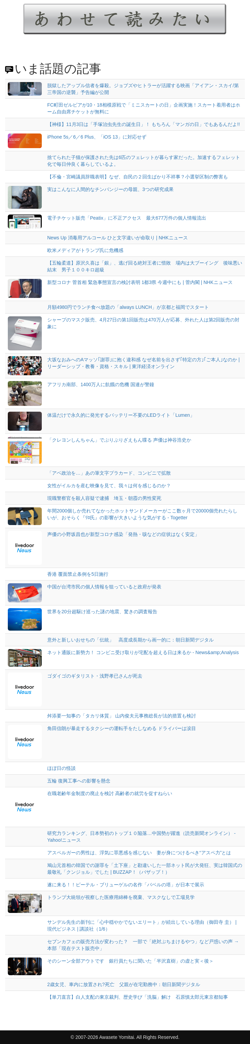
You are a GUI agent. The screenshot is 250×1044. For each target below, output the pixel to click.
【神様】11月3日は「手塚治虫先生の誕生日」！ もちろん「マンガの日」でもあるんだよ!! (143, 124)
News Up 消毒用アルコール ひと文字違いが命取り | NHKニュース (117, 237)
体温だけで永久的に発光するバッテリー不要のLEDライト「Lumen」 (121, 415)
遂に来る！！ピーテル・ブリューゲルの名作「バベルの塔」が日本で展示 (125, 884)
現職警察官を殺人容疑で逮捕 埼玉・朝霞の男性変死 (104, 498)
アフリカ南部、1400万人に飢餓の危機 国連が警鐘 (100, 384)
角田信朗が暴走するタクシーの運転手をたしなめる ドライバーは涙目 (121, 728)
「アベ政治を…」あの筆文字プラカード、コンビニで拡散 (109, 473)
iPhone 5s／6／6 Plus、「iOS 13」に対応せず (96, 137)
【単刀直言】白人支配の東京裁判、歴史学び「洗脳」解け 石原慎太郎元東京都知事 (137, 997)
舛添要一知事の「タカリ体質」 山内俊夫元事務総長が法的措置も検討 (121, 715)
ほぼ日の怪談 (61, 768)
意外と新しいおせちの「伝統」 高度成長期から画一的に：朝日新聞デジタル (130, 640)
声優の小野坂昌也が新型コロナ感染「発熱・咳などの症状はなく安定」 (123, 534)
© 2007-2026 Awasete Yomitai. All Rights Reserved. (125, 1037)
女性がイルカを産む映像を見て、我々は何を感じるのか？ (109, 485)
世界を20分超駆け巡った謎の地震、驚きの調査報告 (102, 611)
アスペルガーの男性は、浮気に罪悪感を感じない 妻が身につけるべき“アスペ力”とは (139, 852)
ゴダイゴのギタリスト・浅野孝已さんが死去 (94, 676)
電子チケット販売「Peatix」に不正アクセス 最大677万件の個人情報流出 (126, 218)
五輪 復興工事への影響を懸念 (78, 781)
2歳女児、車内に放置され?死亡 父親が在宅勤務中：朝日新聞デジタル (123, 984)
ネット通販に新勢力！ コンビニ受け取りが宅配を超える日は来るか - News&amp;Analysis (143, 652)
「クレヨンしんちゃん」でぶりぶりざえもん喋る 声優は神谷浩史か (119, 440)
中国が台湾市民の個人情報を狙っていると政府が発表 (104, 586)
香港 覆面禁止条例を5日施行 (77, 574)
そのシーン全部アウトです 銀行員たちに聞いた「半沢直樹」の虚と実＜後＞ (130, 961)
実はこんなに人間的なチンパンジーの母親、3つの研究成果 (110, 189)
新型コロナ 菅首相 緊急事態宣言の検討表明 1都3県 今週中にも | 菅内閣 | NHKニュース (140, 282)
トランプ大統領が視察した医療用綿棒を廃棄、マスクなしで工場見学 (121, 897)
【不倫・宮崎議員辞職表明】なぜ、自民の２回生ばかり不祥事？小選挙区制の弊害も (140, 176)
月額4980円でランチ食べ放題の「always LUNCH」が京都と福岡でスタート (128, 307)
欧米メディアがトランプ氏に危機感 (85, 250)
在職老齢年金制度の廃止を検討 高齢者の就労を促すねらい (109, 793)
